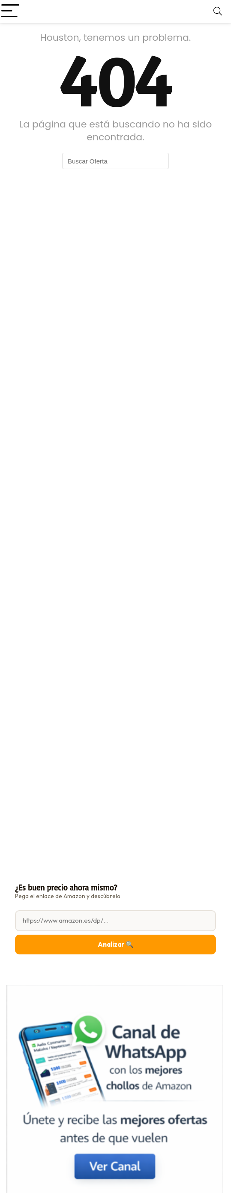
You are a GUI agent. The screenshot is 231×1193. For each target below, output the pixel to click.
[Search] (217, 11)
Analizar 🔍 (116, 944)
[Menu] (10, 11)
